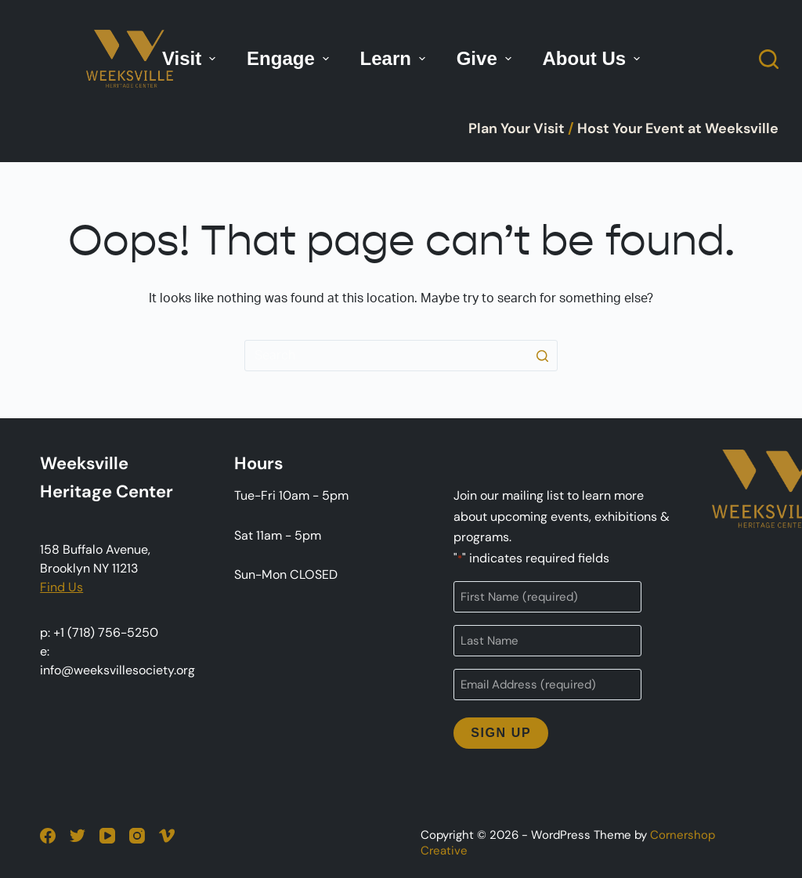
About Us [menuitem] (593, 58)
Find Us (61, 587)
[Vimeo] (167, 836)
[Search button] (542, 355)
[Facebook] (48, 836)
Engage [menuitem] (289, 58)
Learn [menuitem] (394, 58)
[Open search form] (769, 59)
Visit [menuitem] (190, 58)
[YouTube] (107, 836)
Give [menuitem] (486, 58)
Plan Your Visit (516, 128)
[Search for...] (401, 355)
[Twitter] (77, 836)
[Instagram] (137, 836)
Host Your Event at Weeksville (678, 128)
